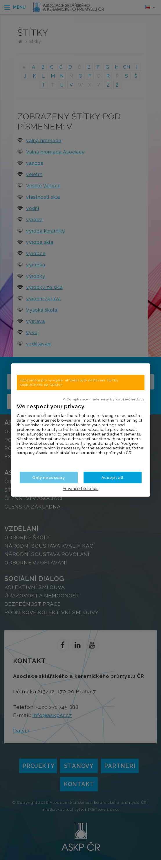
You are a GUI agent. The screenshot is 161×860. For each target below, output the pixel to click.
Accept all (113, 477)
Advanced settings (81, 488)
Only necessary (48, 477)
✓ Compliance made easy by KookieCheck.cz (103, 399)
